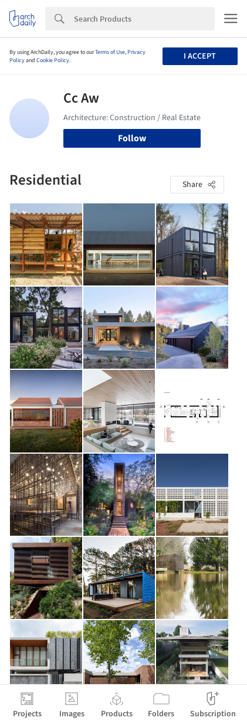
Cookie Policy (52, 60)
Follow (132, 138)
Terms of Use (110, 52)
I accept (200, 56)
